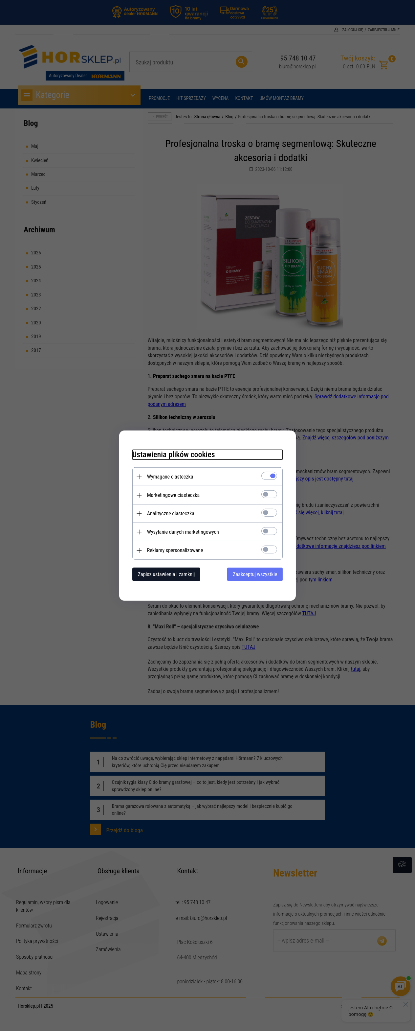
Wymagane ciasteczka (170, 477)
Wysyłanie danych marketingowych (183, 532)
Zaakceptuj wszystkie (255, 574)
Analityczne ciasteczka (170, 513)
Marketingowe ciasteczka (173, 495)
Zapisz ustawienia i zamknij (166, 574)
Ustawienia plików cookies (173, 454)
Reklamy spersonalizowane (175, 550)
